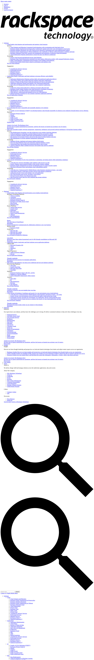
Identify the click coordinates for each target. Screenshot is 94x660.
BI (11, 280)
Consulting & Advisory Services (18, 69)
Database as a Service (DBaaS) (18, 274)
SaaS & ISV (10, 324)
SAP (11, 249)
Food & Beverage (11, 332)
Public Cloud (32, 60)
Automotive (10, 330)
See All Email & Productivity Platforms (17, 235)
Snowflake (13, 270)
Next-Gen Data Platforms (30, 142)
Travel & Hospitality (12, 333)
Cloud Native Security (30, 171)
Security (33, 296)
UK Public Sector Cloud (13, 316)
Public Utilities (11, 336)
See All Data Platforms (13, 286)
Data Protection (28, 177)
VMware (12, 214)
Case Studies (7, 362)
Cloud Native (30, 80)
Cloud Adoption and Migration (37, 47)
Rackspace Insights (44, 352)
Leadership (10, 376)
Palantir (12, 115)
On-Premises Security (35, 297)
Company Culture (11, 392)
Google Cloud (14, 209)
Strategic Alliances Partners (14, 385)
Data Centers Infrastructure (14, 380)
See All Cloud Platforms (13, 217)
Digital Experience (31, 93)
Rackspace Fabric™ (15, 73)
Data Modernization (33, 132)
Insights (6, 345)
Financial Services (12, 314)
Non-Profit (10, 322)
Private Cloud (26, 57)
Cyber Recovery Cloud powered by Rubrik (36, 170)
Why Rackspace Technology (14, 373)
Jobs (8, 393)
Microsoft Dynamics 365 (16, 245)
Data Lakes (13, 278)
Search (17, 591)
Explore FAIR (10, 122)
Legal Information (11, 383)
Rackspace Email (31, 89)
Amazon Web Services (16, 207)
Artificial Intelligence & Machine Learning (31, 134)
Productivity (29, 87)
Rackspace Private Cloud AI (17, 113)
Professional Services (15, 70)
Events (9, 377)
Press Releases (11, 399)
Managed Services (15, 71)
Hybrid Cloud (30, 62)
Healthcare (10, 319)
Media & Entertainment (13, 329)
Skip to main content (6, 1)
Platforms (6, 191)
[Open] (12, 593)
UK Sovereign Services (13, 317)
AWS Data (13, 265)
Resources (42, 355)
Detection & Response (28, 167)
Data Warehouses (14, 281)
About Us (9, 375)
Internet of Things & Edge (32, 82)
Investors (9, 379)
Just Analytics (13, 284)
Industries (6, 307)
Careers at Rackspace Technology (16, 402)
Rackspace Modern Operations (40, 50)
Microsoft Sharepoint (15, 233)
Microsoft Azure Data (16, 268)
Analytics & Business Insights (31, 135)
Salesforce (13, 248)
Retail (8, 335)
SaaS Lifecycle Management (30, 85)
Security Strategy (29, 164)
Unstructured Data (28, 144)
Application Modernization (33, 79)
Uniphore (12, 116)
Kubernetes (13, 210)
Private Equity (10, 338)
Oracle (12, 246)
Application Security (26, 173)
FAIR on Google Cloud (16, 119)
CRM (28, 92)
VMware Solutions (15, 195)
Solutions (6, 43)
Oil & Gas (9, 327)
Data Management (27, 138)
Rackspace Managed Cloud (38, 53)
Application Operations (29, 83)
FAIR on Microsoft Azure (17, 121)
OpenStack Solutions (15, 198)
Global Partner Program (13, 386)
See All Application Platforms (14, 255)
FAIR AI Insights (46, 353)
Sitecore (12, 254)
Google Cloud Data (15, 267)
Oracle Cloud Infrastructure (17, 213)
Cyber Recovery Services (29, 162)
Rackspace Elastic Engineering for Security (33, 165)
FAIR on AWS (14, 118)
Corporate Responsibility (13, 382)
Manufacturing (11, 320)
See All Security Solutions (14, 178)
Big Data (12, 283)
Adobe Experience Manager (17, 252)
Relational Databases (22, 272)
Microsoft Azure (14, 211)
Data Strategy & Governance (33, 137)
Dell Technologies (15, 216)
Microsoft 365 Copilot (16, 232)
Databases (27, 141)
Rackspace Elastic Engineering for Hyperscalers (40, 48)
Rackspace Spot (42, 59)
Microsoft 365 (14, 230)
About (5, 363)
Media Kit (9, 400)
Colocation (13, 197)
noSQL (22, 275)
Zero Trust (25, 174)
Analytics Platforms (32, 145)
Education (9, 323)
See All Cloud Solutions (13, 63)
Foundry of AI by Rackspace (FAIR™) (49, 110)
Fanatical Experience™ (16, 74)
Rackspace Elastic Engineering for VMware (42, 51)
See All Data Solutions (13, 147)
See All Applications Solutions (15, 95)
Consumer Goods (11, 326)
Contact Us (4, 593)
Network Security (23, 175)
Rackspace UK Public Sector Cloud (19, 201)
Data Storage (13, 203)
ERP (26, 90)
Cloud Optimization (33, 54)
